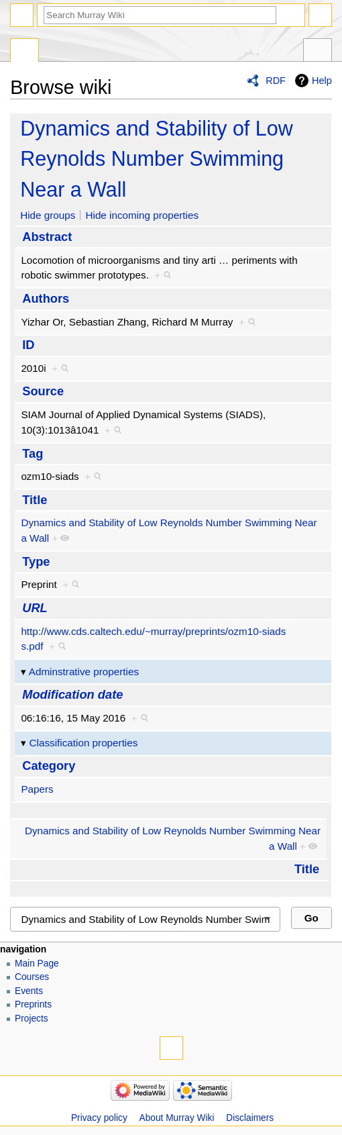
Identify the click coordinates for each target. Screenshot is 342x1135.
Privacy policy (99, 1118)
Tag (32, 453)
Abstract (47, 237)
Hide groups (47, 215)
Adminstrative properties (84, 671)
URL (35, 608)
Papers (37, 789)
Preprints (33, 1004)
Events (29, 991)
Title (34, 500)
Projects (31, 1019)
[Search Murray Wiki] (160, 15)
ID (28, 345)
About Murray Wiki (177, 1118)
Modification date (72, 694)
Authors (45, 298)
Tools (317, 51)
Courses (32, 977)
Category (48, 765)
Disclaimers (250, 1118)
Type (36, 561)
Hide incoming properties (142, 215)
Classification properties (84, 742)
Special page (24, 51)
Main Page (37, 963)
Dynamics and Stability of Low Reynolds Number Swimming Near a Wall (156, 159)
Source (43, 391)
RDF (276, 80)
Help (322, 80)
